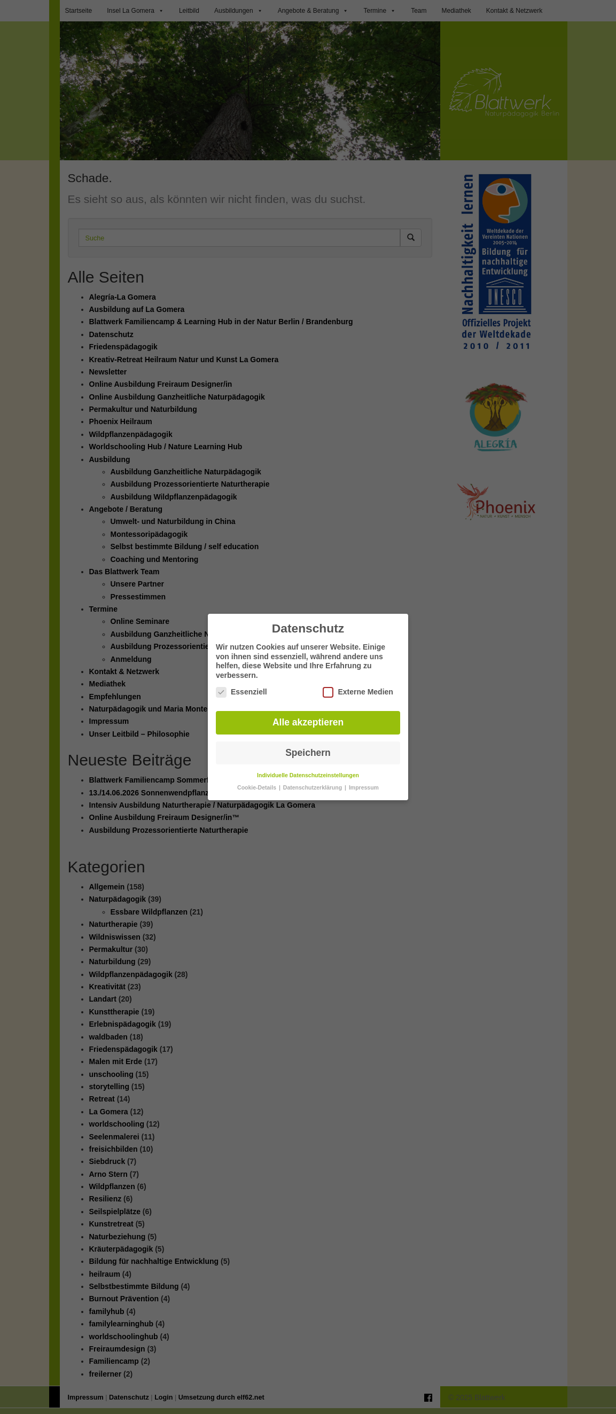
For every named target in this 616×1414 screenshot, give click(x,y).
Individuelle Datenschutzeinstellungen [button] (308, 767)
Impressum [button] (364, 780)
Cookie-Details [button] (257, 780)
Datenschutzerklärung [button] (313, 780)
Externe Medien (358, 684)
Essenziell (241, 684)
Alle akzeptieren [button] (308, 714)
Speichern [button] (308, 745)
